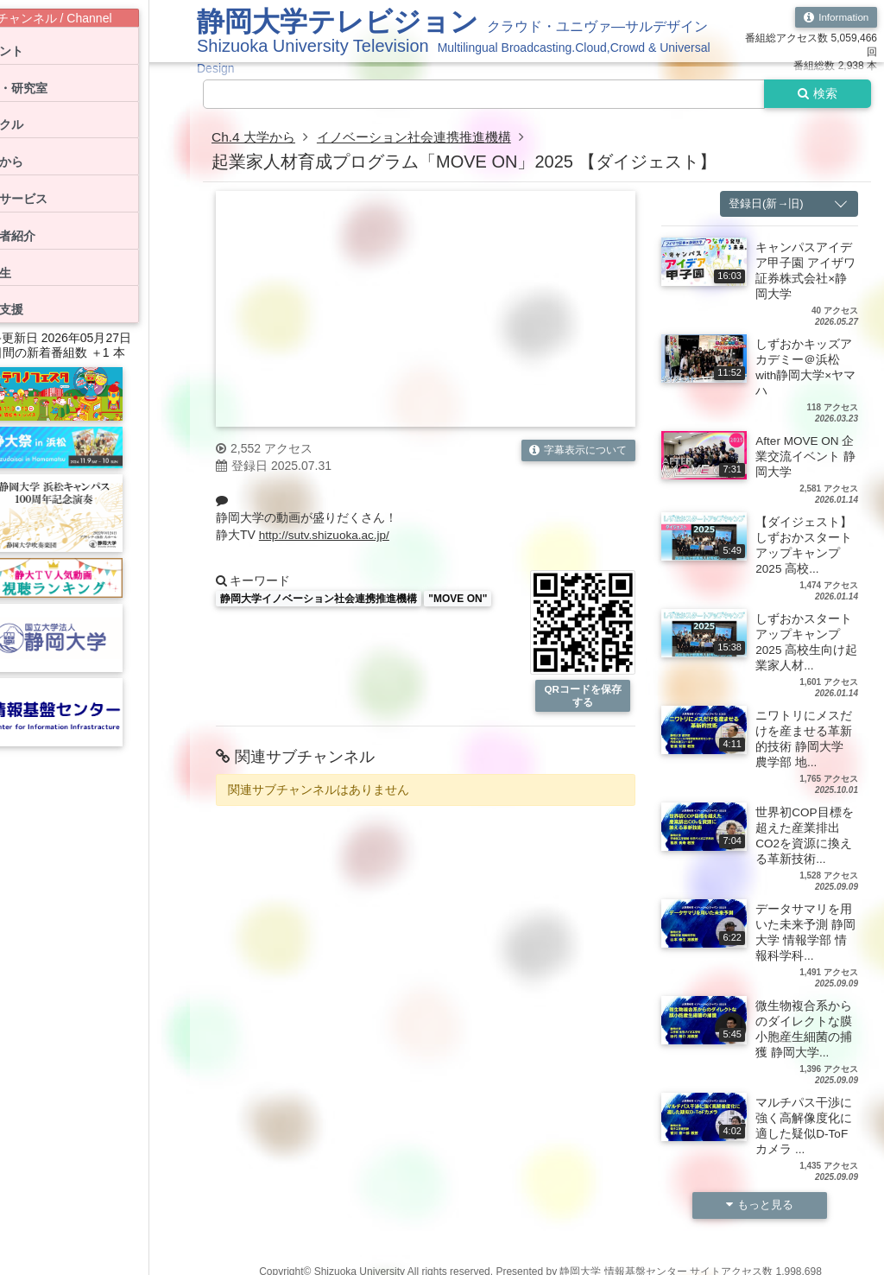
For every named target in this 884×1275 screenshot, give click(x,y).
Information (835, 17)
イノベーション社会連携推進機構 (424, 137)
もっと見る (759, 1206)
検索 (817, 94)
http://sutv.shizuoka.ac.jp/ (326, 535)
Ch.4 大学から (256, 137)
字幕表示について (578, 451)
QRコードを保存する (583, 696)
